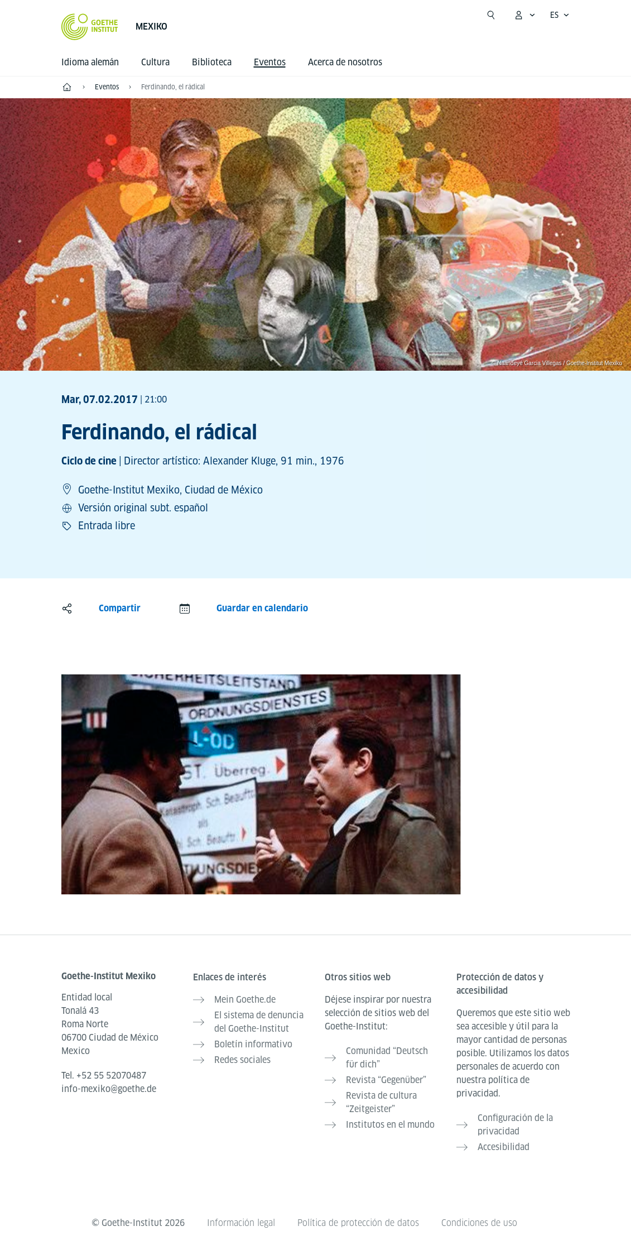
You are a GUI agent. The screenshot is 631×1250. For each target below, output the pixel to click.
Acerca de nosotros (345, 62)
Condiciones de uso (479, 1223)
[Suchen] (491, 15)
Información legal (241, 1223)
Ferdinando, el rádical (173, 87)
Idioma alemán (90, 62)
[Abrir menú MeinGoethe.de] (524, 15)
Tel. (103, 1075)
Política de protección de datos (358, 1223)
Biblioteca (212, 62)
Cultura (155, 62)
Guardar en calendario (262, 608)
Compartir (120, 608)
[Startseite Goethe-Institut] (89, 26)
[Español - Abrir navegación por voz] (560, 15)
